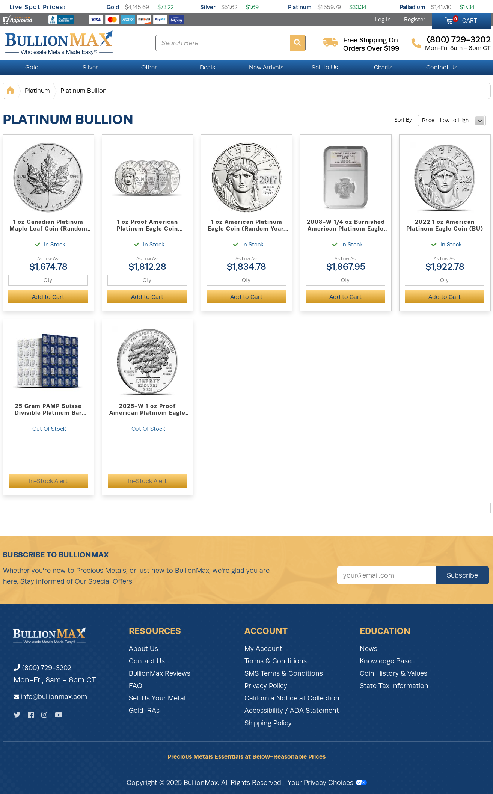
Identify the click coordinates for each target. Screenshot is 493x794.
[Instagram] (44, 715)
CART (465, 19)
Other (149, 67)
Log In (383, 20)
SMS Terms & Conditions (283, 673)
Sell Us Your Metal (157, 698)
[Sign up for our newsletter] (386, 575)
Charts (383, 67)
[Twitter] (17, 715)
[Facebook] (31, 715)
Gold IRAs (144, 710)
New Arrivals (266, 67)
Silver (208, 7)
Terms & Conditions (275, 661)
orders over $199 (371, 48)
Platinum (300, 7)
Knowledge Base (386, 661)
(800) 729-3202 (42, 668)
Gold (113, 7)
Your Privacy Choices (327, 782)
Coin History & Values (393, 673)
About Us (143, 648)
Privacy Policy (265, 686)
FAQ (135, 686)
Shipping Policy (268, 723)
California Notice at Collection (291, 698)
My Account (263, 648)
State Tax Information (394, 686)
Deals (207, 67)
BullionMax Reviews (159, 673)
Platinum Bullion (83, 90)
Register (414, 20)
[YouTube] (58, 715)
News (368, 648)
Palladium (412, 7)
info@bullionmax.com (54, 696)
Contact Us (441, 67)
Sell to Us (325, 67)
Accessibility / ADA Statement (291, 710)
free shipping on (370, 40)
